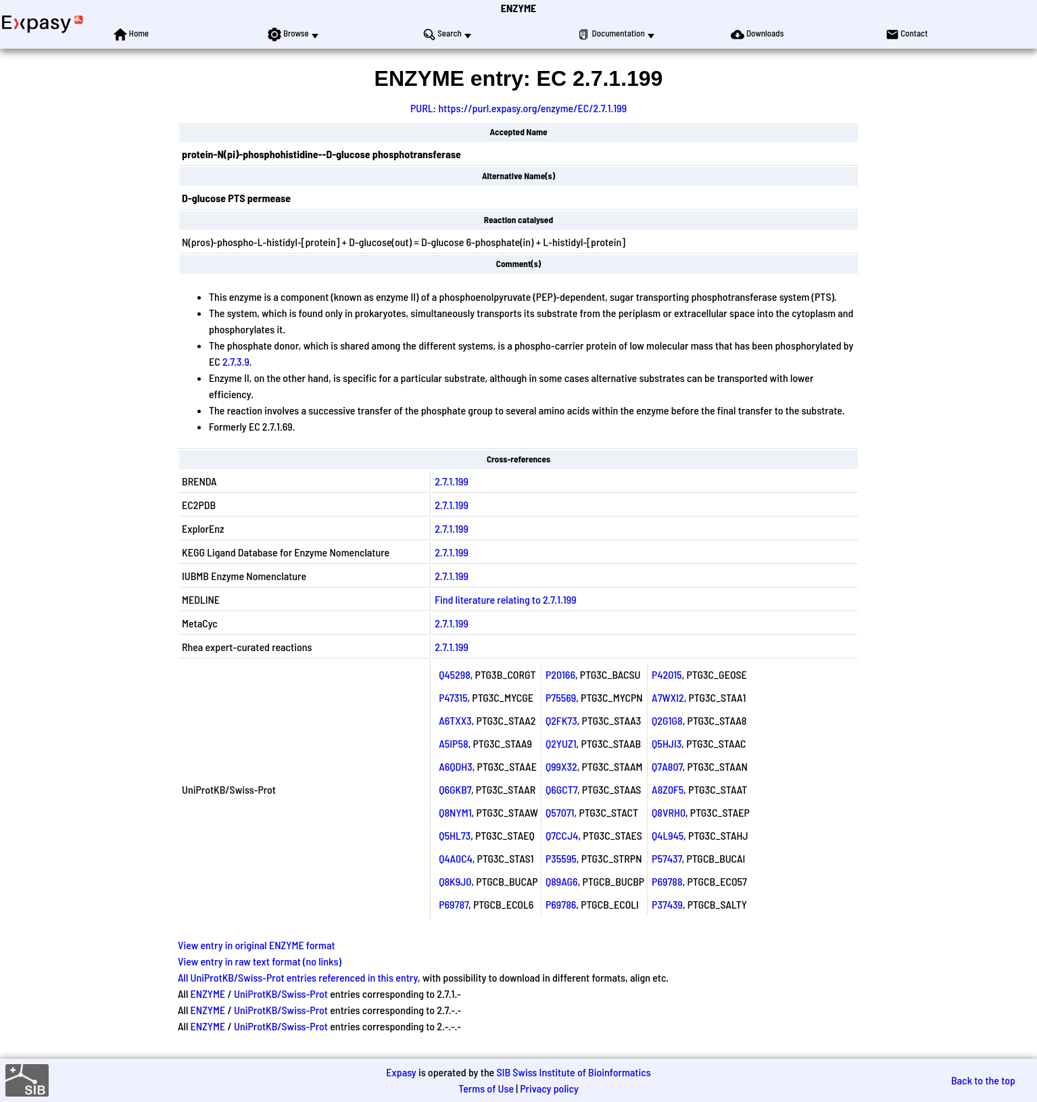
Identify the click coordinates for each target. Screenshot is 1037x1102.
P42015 (667, 674)
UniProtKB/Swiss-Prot (281, 993)
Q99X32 (561, 766)
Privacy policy (549, 1088)
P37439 (667, 904)
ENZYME (518, 7)
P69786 (561, 904)
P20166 (560, 674)
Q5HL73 (455, 835)
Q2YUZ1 (561, 743)
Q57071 (560, 812)
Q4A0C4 (456, 858)
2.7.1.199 (451, 481)
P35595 (561, 858)
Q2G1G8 (667, 720)
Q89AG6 (562, 881)
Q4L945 (667, 835)
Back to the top (983, 1080)
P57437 (666, 858)
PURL (421, 107)
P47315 (453, 697)
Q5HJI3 (666, 743)
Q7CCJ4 (562, 835)
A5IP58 (453, 743)
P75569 (561, 697)
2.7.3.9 (235, 361)
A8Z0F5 (667, 789)
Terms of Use (486, 1088)
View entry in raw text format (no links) (259, 961)
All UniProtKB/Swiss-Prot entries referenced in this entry (298, 977)
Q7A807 (667, 766)
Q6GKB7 (455, 789)
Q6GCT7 (561, 789)
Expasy (401, 1071)
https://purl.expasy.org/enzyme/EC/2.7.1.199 (532, 107)
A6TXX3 (455, 720)
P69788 (667, 881)
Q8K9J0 (455, 881)
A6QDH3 (456, 766)
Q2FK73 (561, 720)
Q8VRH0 (668, 812)
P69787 (453, 904)
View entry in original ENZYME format (256, 944)
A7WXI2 (668, 697)
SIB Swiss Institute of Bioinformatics (573, 1071)
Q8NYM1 (455, 812)
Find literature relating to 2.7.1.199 (505, 599)
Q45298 (455, 674)
